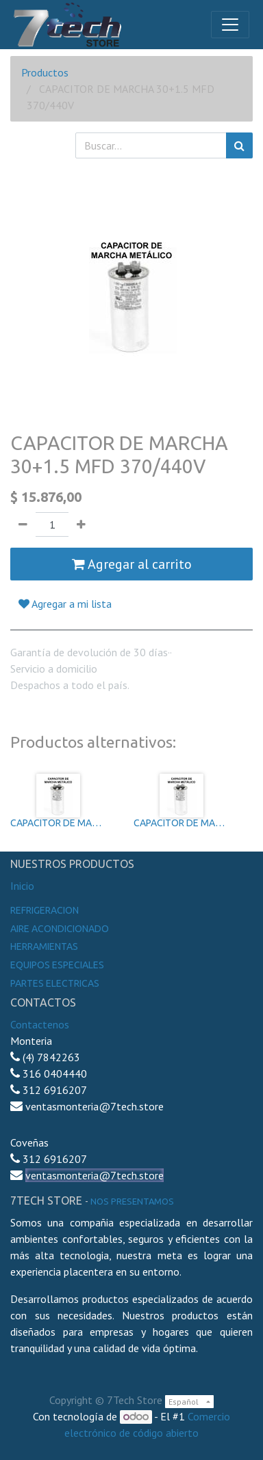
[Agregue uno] (81, 524)
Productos (44, 72)
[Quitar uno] (23, 524)
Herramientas (44, 946)
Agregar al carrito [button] (132, 564)
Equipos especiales (57, 964)
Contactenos (39, 1024)
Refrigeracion (44, 910)
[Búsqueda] (239, 145)
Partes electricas (54, 983)
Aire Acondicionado (59, 928)
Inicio (22, 886)
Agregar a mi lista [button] (65, 603)
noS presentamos (132, 1201)
